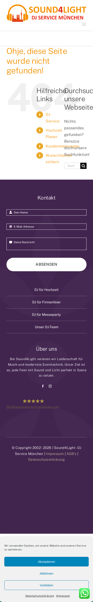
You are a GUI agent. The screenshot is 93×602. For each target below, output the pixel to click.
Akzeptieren (46, 561)
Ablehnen (46, 573)
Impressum (63, 595)
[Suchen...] (72, 166)
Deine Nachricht (46, 244)
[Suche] (83, 166)
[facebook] (42, 386)
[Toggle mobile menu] (84, 24)
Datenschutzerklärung (39, 595)
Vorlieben (46, 585)
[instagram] (50, 386)
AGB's (71, 454)
